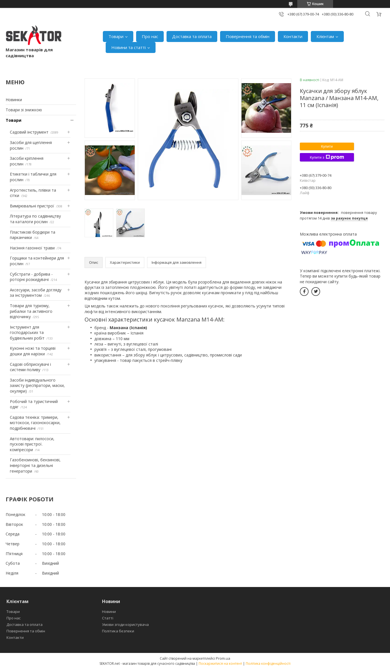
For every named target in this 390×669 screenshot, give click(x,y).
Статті (107, 618)
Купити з (327, 157)
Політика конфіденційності (268, 663)
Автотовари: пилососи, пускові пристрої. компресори (32, 444)
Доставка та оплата (192, 36)
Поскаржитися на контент (220, 663)
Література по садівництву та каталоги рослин (35, 218)
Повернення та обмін (247, 36)
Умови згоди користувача (125, 624)
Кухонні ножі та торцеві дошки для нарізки (33, 350)
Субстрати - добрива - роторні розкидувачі (31, 276)
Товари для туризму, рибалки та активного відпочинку (31, 311)
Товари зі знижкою (24, 109)
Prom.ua (223, 658)
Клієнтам (325, 36)
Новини (109, 611)
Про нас (150, 36)
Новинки (14, 99)
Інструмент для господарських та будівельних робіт (27, 332)
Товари (115, 36)
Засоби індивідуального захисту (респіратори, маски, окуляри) (37, 385)
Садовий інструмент (29, 132)
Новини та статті (128, 47)
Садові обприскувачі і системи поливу (30, 367)
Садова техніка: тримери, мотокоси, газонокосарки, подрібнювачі (35, 423)
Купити (327, 146)
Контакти (292, 36)
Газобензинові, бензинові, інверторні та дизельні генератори (35, 465)
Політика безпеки (118, 630)
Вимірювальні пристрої (32, 206)
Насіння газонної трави (32, 248)
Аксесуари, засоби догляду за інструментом (35, 292)
